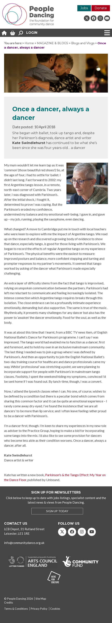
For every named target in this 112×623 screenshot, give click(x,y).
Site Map (40, 598)
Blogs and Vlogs (82, 43)
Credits (8, 602)
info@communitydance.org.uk (24, 543)
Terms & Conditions (16, 608)
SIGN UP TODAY (57, 511)
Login (31, 33)
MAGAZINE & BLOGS (52, 43)
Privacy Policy (39, 608)
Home (29, 43)
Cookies (55, 608)
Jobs (84, 8)
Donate (101, 8)
